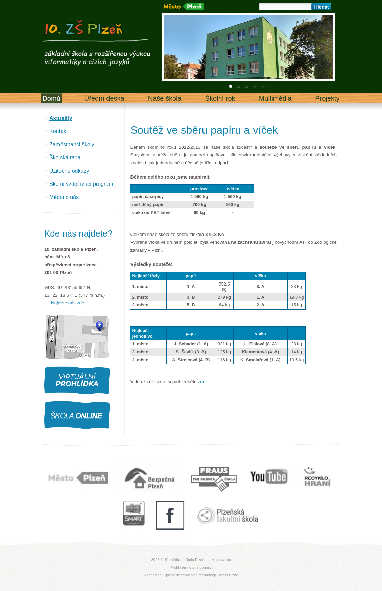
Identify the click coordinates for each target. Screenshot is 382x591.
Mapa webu (221, 560)
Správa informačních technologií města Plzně (201, 575)
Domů (51, 98)
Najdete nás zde (68, 302)
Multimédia (275, 98)
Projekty (327, 98)
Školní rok (220, 98)
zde (202, 381)
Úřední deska (104, 98)
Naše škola (165, 98)
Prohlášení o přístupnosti (191, 567)
